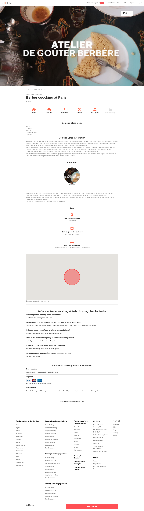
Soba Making (49, 445)
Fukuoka (19, 433)
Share (127, 13)
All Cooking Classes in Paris (72, 401)
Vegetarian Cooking (51, 439)
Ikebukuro (77, 438)
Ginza (76, 447)
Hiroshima (19, 465)
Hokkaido (19, 436)
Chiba (18, 442)
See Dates (91, 506)
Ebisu (76, 433)
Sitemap (115, 433)
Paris (29, 101)
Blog (114, 430)
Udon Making (49, 469)
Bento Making (49, 436)
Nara (17, 457)
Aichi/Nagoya (20, 445)
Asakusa (77, 430)
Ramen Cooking (50, 433)
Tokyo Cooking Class (113, 3)
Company (116, 424)
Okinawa (19, 454)
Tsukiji (76, 441)
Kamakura (19, 451)
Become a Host (98, 440)
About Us (96, 443)
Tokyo (18, 425)
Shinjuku (77, 427)
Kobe (18, 459)
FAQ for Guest (98, 438)
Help (125, 3)
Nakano (76, 444)
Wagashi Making (50, 430)
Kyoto (18, 428)
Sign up (132, 3)
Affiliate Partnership (100, 451)
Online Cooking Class (95, 3)
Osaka (18, 430)
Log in (140, 3)
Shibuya (76, 436)
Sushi (95, 461)
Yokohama (19, 448)
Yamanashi (20, 462)
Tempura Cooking (51, 428)
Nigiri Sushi (97, 464)
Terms (115, 436)
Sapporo (19, 439)
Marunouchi (78, 450)
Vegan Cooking (50, 442)
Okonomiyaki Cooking (52, 463)
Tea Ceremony (50, 448)
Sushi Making (49, 425)
